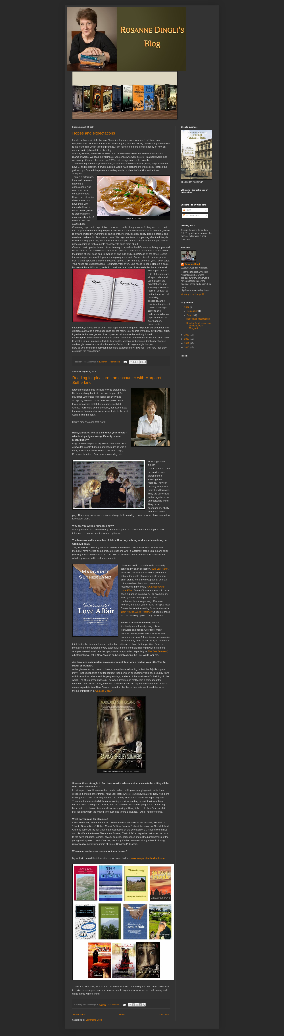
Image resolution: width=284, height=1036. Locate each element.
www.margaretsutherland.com (147, 858)
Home (122, 1014)
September (192, 311)
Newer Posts (79, 1014)
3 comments (114, 362)
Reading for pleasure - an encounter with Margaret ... (198, 326)
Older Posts (163, 1014)
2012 (187, 339)
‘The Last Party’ (159, 568)
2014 (187, 307)
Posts (187, 210)
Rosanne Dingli (192, 264)
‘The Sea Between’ (157, 651)
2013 (187, 335)
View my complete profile (193, 294)
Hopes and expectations (93, 133)
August (190, 315)
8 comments (113, 1004)
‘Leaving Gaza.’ (103, 690)
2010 (187, 347)
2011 (187, 343)
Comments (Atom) (94, 1020)
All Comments (191, 215)
